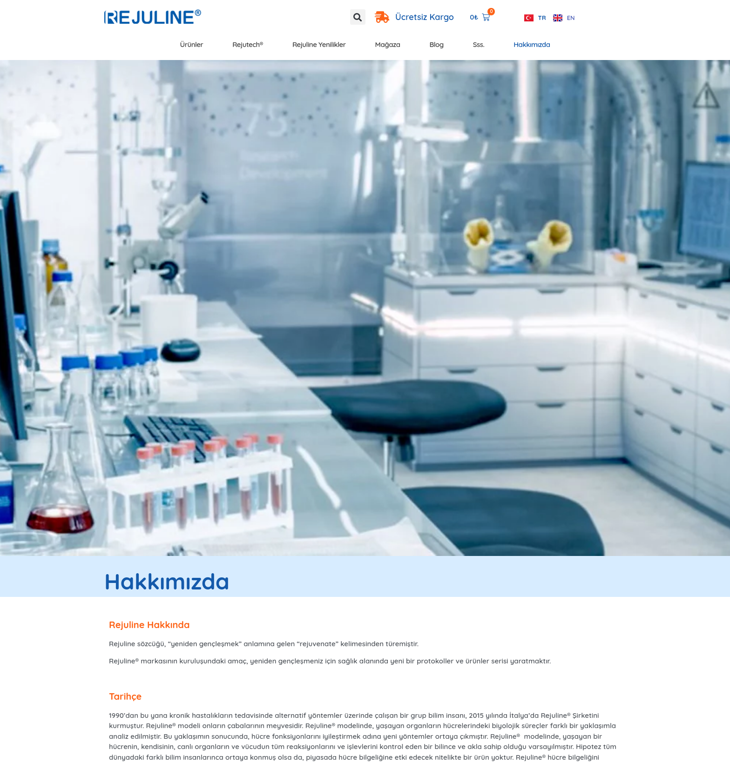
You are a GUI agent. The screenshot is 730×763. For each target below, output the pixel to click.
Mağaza (387, 44)
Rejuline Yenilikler (319, 44)
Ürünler (191, 44)
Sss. (479, 44)
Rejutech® (247, 44)
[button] (357, 17)
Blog (437, 44)
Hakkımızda (532, 44)
